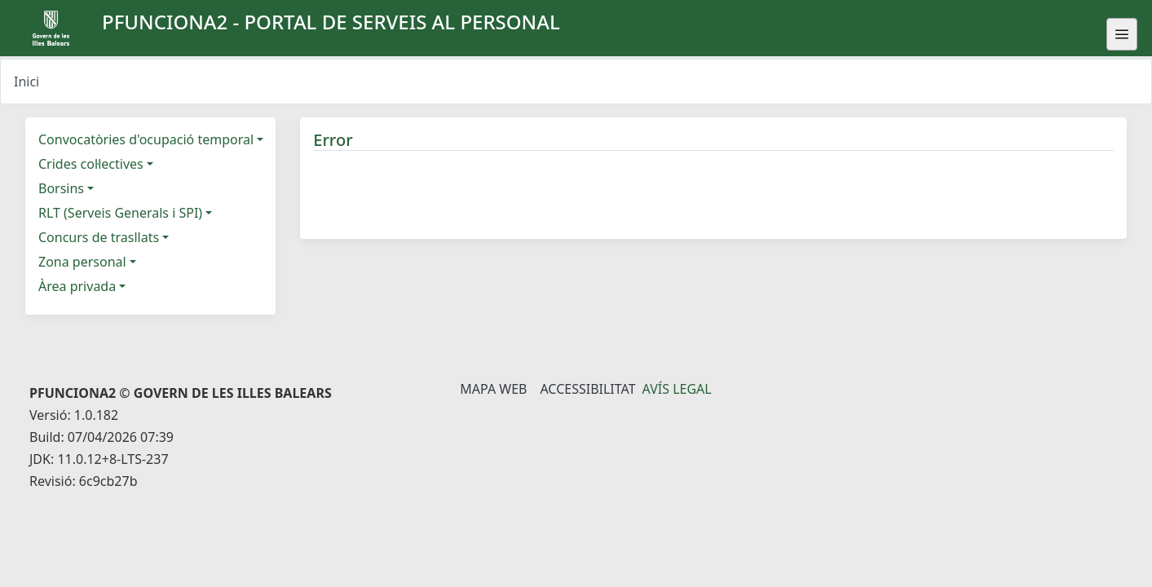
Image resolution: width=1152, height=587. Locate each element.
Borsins (61, 188)
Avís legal (677, 389)
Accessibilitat (587, 389)
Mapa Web (493, 389)
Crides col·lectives (90, 164)
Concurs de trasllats (98, 237)
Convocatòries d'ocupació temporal (146, 139)
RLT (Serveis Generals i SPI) (120, 213)
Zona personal (82, 262)
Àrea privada (77, 286)
